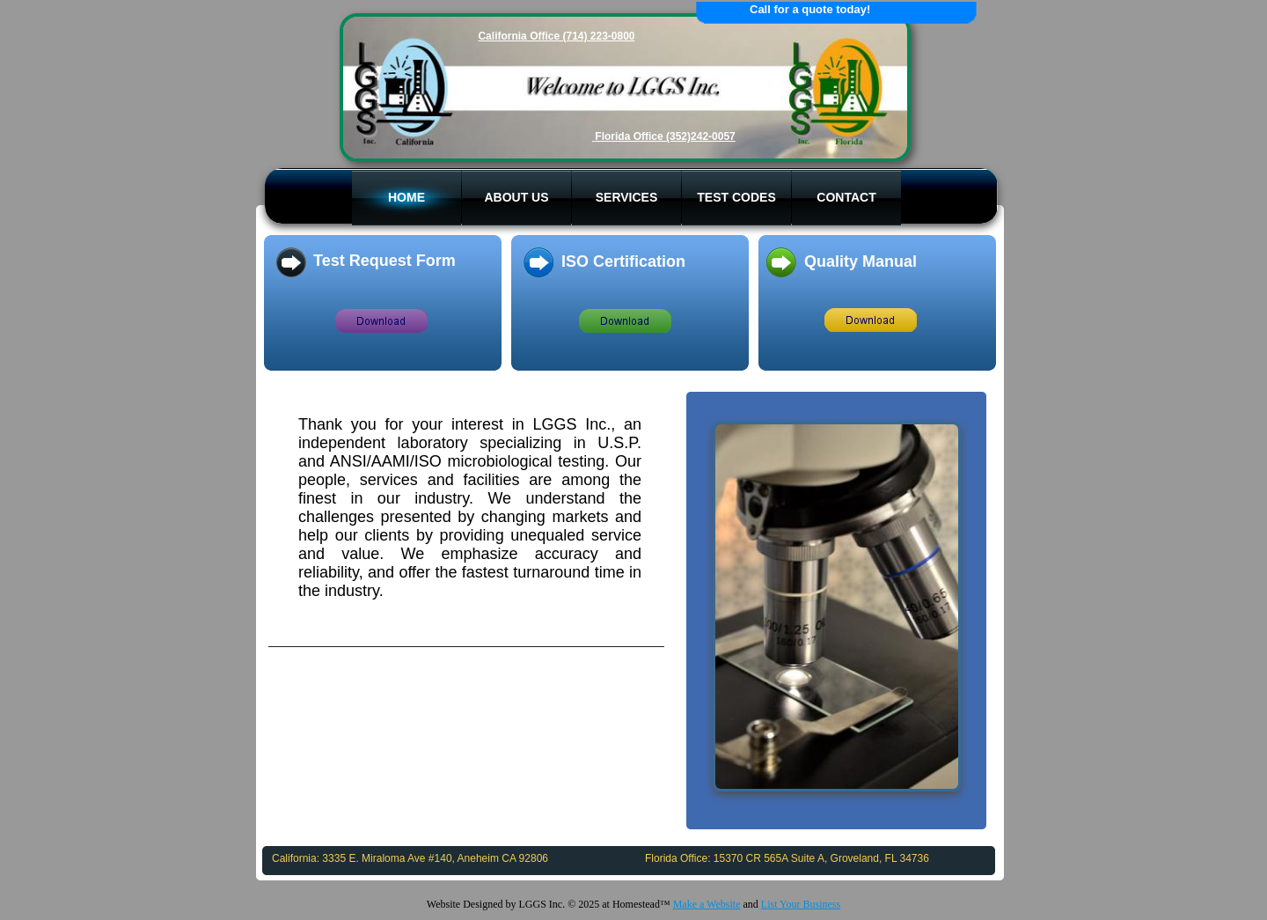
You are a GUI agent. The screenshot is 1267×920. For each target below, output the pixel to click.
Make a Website (707, 904)
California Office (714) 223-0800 (556, 36)
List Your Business (800, 904)
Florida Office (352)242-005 (662, 136)
